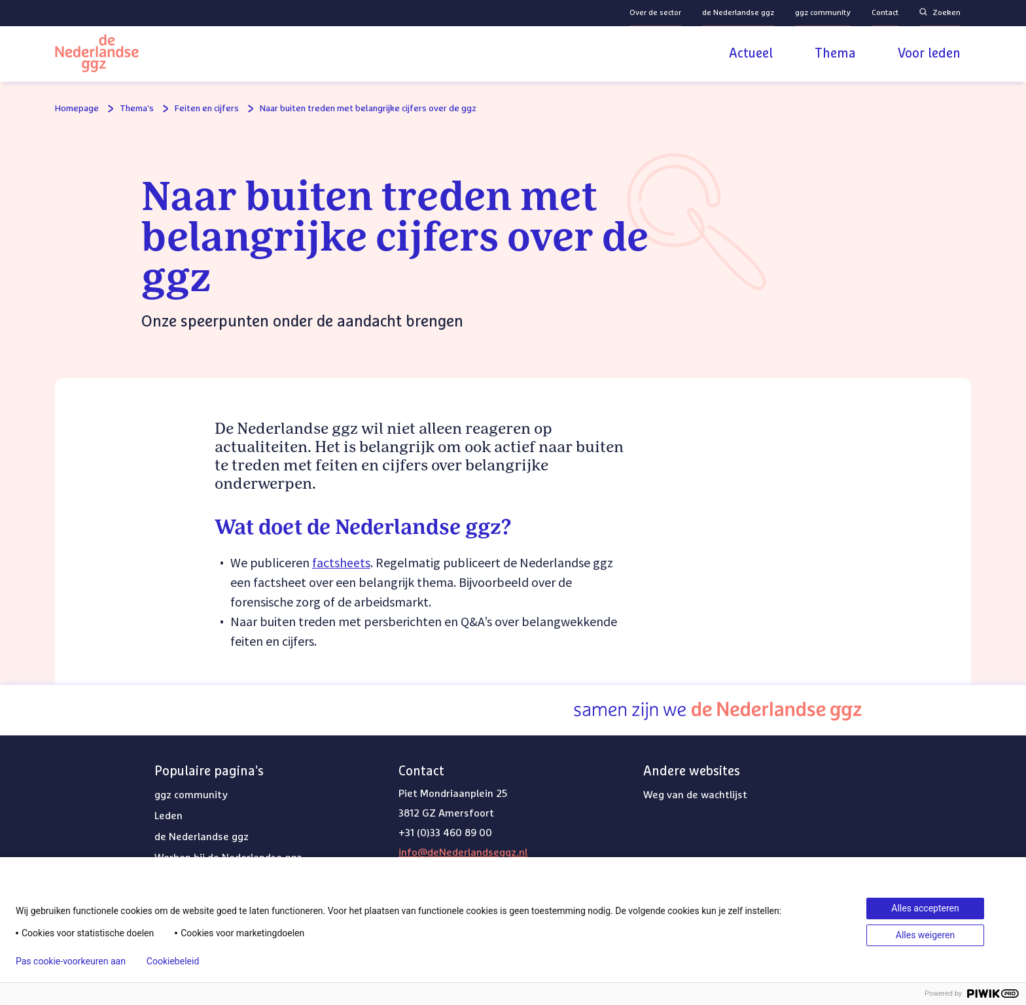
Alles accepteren (925, 908)
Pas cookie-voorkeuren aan (71, 961)
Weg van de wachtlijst (695, 795)
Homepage (77, 108)
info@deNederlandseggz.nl (462, 852)
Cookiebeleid (173, 961)
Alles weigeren (925, 935)
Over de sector (655, 13)
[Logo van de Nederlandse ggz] (97, 55)
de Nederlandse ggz (738, 13)
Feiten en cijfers (207, 108)
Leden (168, 816)
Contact (885, 13)
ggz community (823, 13)
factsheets (341, 562)
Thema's (137, 108)
